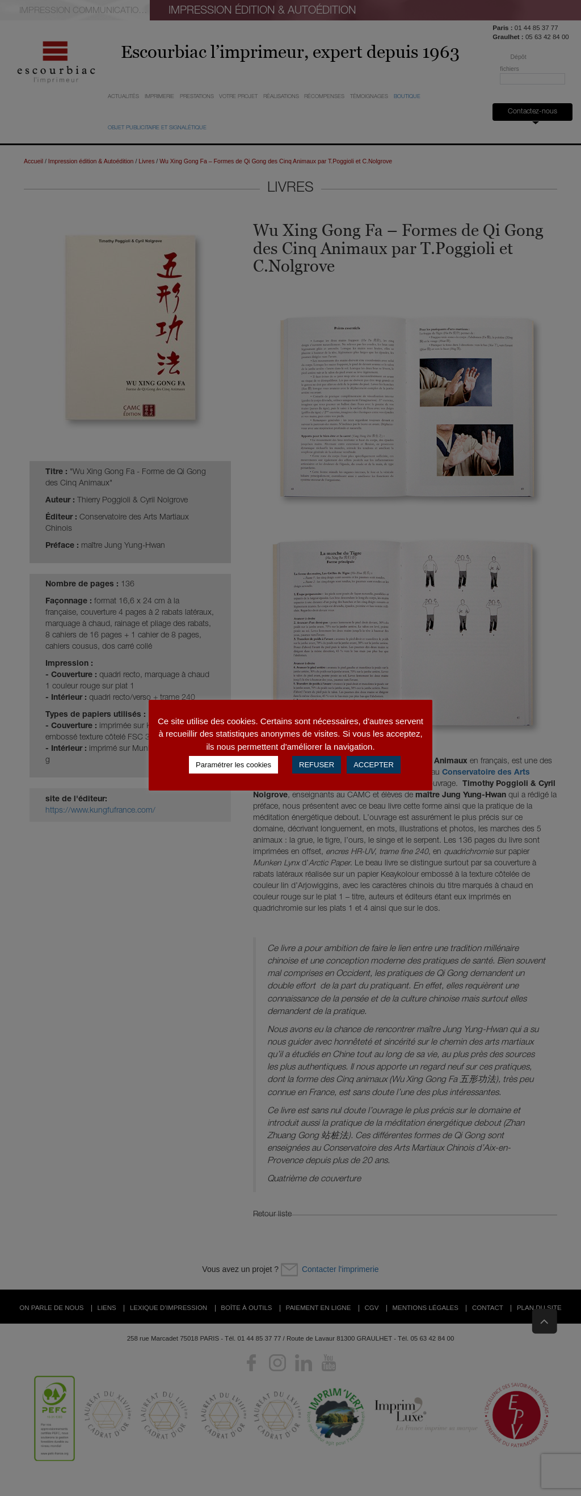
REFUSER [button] (316, 764)
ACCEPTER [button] (373, 764)
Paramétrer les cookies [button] (233, 764)
